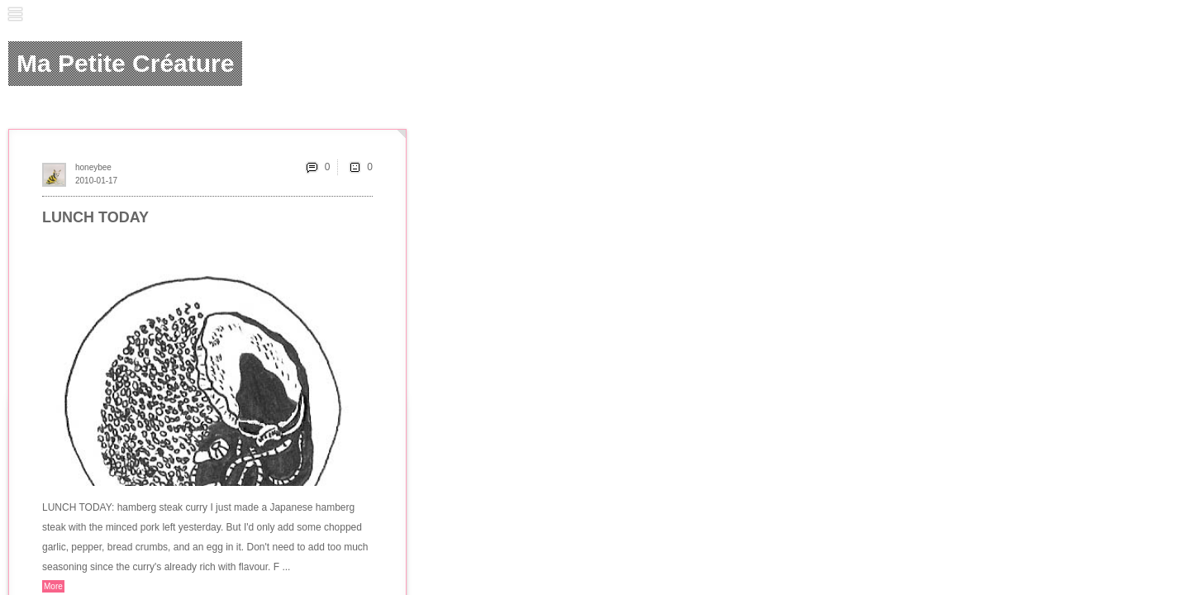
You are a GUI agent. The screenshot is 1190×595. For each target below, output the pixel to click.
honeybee (93, 167)
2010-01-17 (96, 180)
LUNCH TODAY (95, 217)
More (53, 586)
